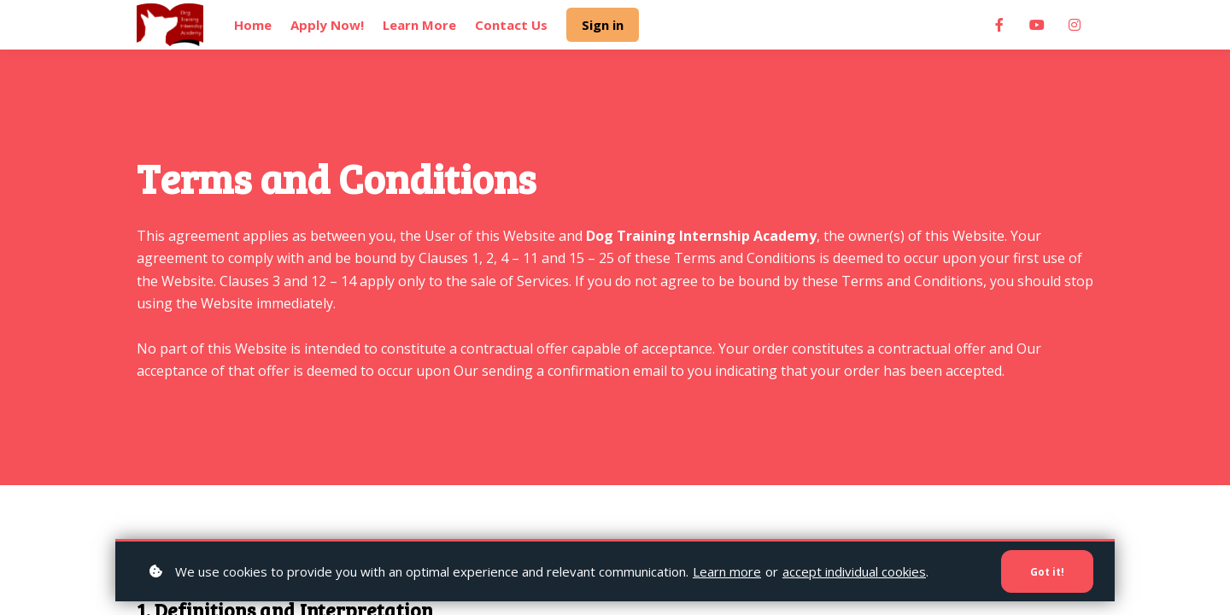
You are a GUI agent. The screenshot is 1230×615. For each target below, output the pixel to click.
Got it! (1045, 570)
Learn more (727, 569)
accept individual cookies (854, 569)
